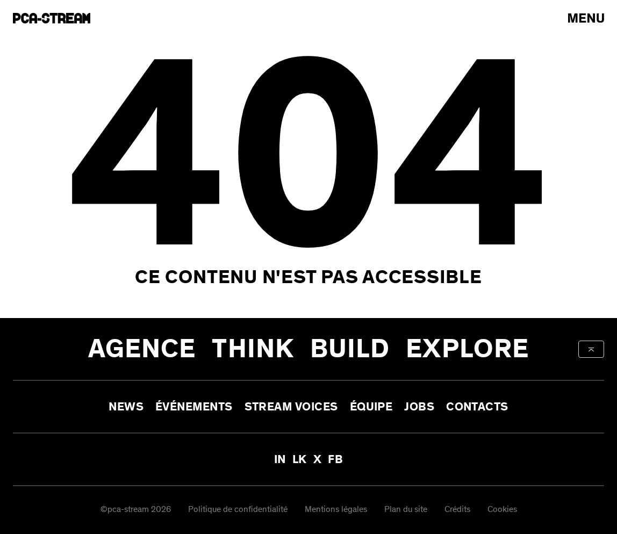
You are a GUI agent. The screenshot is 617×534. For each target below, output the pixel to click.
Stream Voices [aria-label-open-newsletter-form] (291, 406)
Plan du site (405, 510)
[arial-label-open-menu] (586, 18)
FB (335, 459)
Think (253, 349)
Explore (467, 349)
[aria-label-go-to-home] (51, 18)
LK (299, 459)
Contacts (477, 406)
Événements (194, 406)
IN (280, 459)
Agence (142, 349)
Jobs (419, 406)
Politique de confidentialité (238, 510)
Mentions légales (336, 510)
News (126, 406)
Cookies (502, 510)
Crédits (457, 510)
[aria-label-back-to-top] (591, 349)
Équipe (371, 406)
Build (350, 349)
